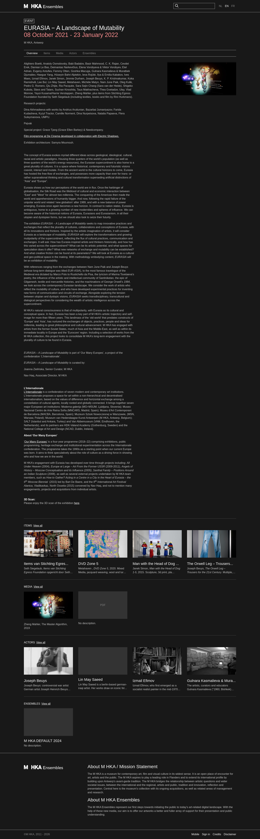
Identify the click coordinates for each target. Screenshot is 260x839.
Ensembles (89, 53)
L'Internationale (33, 391)
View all (37, 525)
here (76, 503)
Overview (32, 53)
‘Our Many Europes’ (35, 441)
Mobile (195, 834)
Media (59, 53)
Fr (233, 6)
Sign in (206, 834)
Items (47, 53)
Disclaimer (230, 834)
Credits (217, 834)
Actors (73, 53)
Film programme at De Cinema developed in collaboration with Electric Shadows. (71, 136)
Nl (220, 6)
